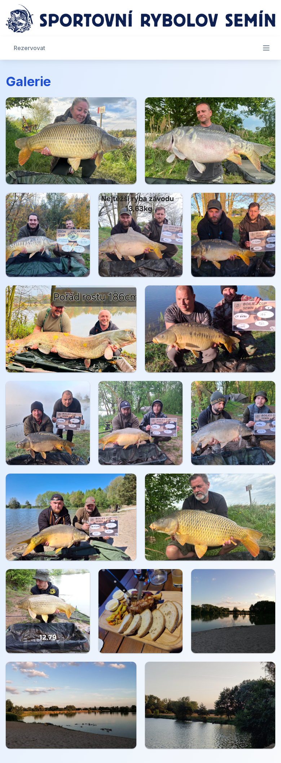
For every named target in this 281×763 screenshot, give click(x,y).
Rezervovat (29, 48)
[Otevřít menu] (266, 48)
